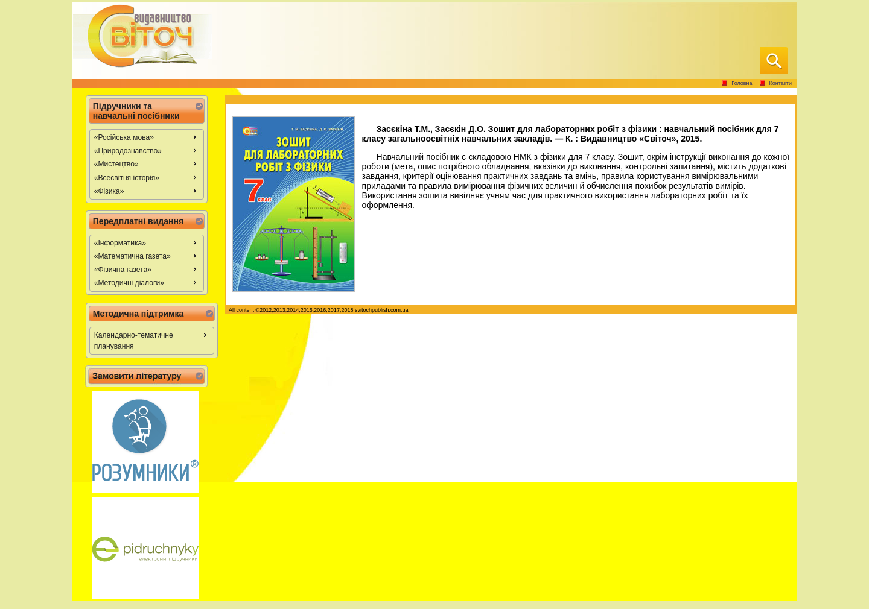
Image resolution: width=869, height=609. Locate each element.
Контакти (780, 83)
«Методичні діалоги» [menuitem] (147, 282)
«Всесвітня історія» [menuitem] (147, 177)
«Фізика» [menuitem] (147, 190)
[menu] (146, 164)
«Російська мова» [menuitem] (147, 137)
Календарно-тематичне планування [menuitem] (152, 340)
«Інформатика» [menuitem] (147, 242)
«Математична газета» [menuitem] (147, 255)
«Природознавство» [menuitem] (147, 150)
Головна (741, 83)
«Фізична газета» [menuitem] (147, 269)
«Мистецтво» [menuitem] (147, 163)
